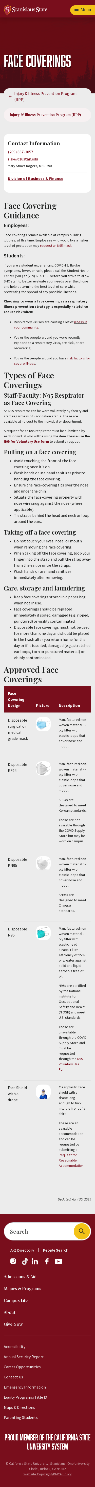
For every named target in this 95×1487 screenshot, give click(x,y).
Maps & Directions (19, 1407)
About (9, 1312)
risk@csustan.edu (23, 158)
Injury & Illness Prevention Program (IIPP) (45, 96)
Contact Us (13, 1376)
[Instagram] (15, 1263)
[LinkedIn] (35, 1263)
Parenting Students (21, 1417)
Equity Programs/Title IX (25, 1397)
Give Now (13, 1324)
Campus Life (16, 1300)
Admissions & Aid (20, 1277)
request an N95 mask (56, 245)
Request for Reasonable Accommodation (71, 1160)
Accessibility (14, 1346)
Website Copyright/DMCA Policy (48, 1474)
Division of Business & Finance (35, 178)
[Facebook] (49, 1263)
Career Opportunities (22, 1366)
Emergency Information (25, 1387)
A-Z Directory (22, 1250)
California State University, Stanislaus (37, 1463)
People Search (55, 1250)
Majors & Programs (22, 1289)
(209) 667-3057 (20, 151)
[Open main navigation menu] (82, 10)
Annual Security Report (24, 1356)
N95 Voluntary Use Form (71, 1064)
